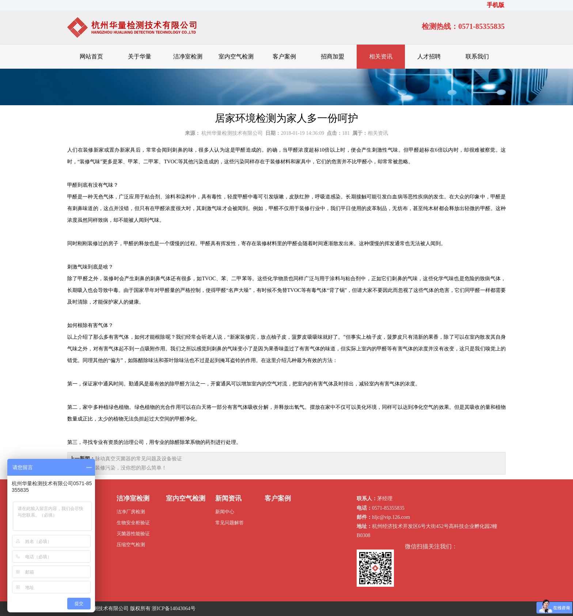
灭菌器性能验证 (133, 533)
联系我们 (477, 56)
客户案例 (284, 56)
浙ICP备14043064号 (174, 608)
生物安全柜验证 (133, 522)
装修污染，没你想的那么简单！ (131, 468)
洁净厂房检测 (131, 511)
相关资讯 (380, 56)
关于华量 (139, 56)
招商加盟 (332, 56)
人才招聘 (429, 56)
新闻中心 (224, 511)
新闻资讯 (228, 498)
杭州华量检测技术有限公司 (232, 133)
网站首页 (91, 56)
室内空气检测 (236, 56)
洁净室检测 (187, 56)
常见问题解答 (229, 522)
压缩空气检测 (131, 544)
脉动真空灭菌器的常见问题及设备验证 (138, 458)
